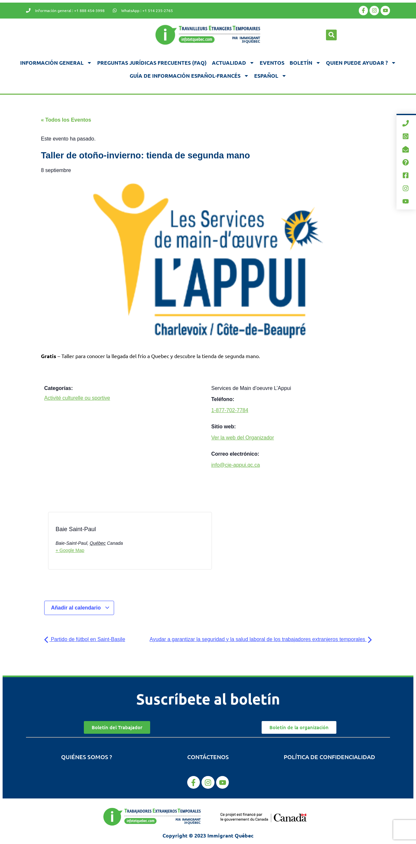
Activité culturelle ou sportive (77, 398)
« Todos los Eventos (66, 120)
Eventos (272, 62)
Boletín (305, 63)
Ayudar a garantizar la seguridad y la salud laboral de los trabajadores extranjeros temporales (261, 639)
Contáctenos (208, 756)
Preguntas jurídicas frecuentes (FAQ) (152, 62)
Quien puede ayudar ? (361, 63)
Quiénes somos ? (86, 756)
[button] (331, 35)
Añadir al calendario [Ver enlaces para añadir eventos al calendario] (80, 607)
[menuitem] (270, 75)
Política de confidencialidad (329, 756)
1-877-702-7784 (229, 410)
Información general (56, 63)
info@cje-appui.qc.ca (235, 465)
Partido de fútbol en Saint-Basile (84, 639)
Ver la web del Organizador (242, 437)
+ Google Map (70, 550)
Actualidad (233, 63)
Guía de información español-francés (189, 76)
